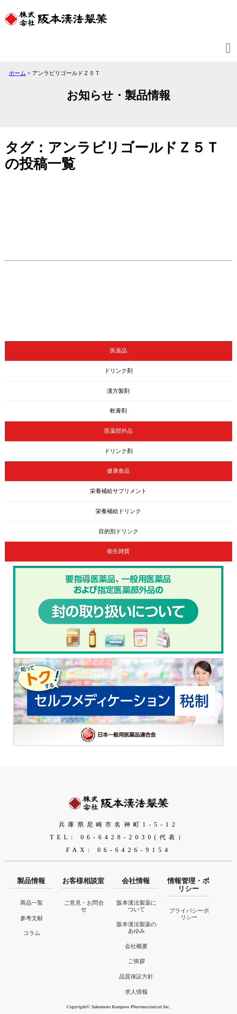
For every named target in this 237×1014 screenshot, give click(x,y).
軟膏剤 (118, 411)
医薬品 (118, 351)
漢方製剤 (118, 391)
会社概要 (136, 946)
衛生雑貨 (118, 551)
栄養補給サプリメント (118, 491)
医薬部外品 (118, 431)
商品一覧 (31, 903)
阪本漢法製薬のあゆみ (136, 927)
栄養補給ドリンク (118, 511)
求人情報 (136, 992)
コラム (31, 933)
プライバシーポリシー (189, 914)
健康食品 (118, 471)
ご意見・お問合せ (84, 906)
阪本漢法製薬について (136, 906)
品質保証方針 (136, 977)
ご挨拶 (136, 961)
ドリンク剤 (118, 371)
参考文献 (31, 918)
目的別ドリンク (118, 532)
